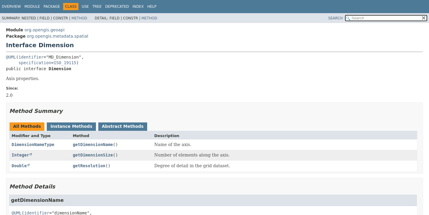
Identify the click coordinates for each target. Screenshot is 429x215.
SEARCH (335, 18)
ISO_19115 (65, 62)
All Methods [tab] (27, 126)
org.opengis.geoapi (44, 29)
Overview (11, 6)
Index (138, 6)
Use (85, 6)
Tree (97, 6)
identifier (30, 57)
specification (34, 62)
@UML (11, 57)
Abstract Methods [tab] (123, 126)
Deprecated (117, 6)
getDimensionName (93, 144)
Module (32, 6)
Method (79, 18)
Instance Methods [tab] (71, 126)
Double (19, 165)
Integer (20, 155)
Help (151, 6)
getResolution (89, 165)
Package (51, 6)
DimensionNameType (33, 144)
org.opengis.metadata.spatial (57, 36)
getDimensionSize (93, 155)
